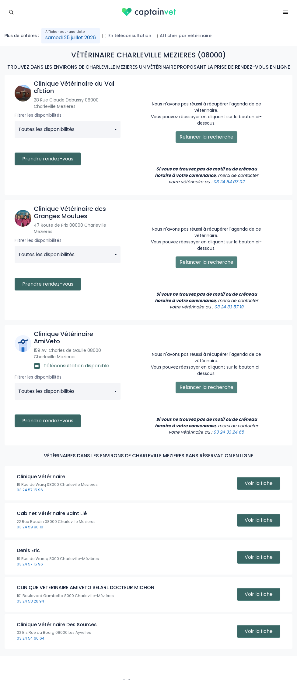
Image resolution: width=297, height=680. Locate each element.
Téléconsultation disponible (71, 365)
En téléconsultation (129, 36)
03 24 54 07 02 (228, 182)
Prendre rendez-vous (47, 158)
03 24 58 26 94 (30, 601)
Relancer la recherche (206, 136)
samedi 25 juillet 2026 (70, 37)
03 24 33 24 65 (228, 432)
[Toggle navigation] (11, 11)
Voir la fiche (259, 483)
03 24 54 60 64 (30, 638)
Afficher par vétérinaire (185, 36)
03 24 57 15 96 (30, 490)
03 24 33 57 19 (228, 307)
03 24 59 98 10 (30, 527)
